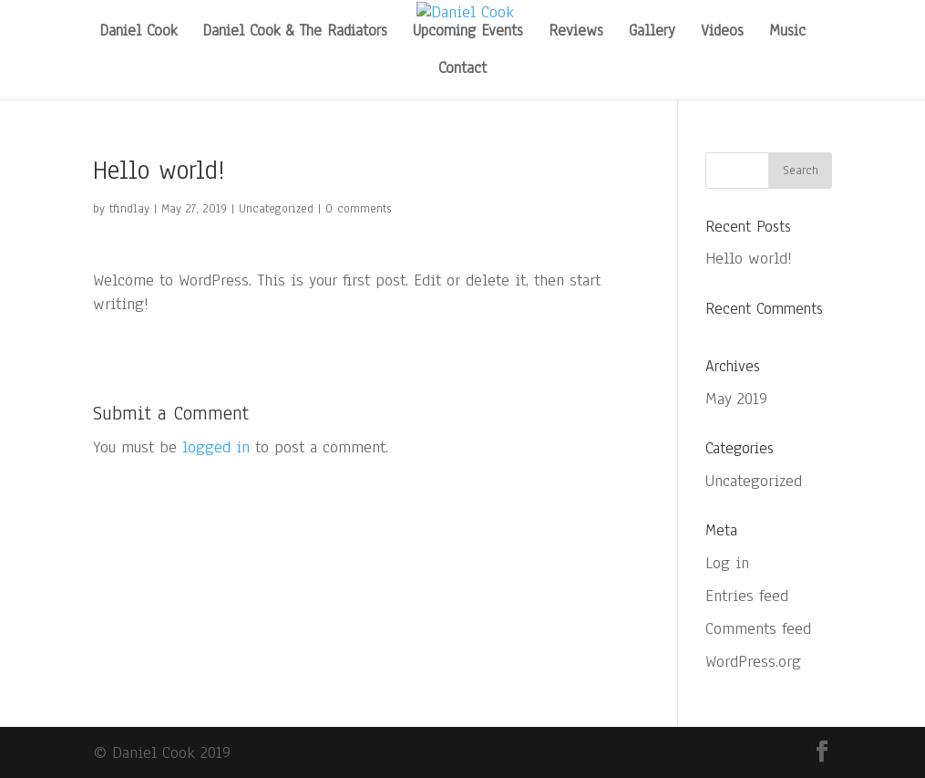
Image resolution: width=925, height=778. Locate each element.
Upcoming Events (468, 33)
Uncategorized (276, 209)
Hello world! (748, 258)
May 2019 (736, 399)
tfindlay (129, 209)
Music (787, 33)
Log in (727, 563)
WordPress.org (753, 661)
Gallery (652, 33)
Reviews (576, 33)
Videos (722, 33)
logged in (216, 447)
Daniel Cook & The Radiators (294, 33)
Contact (462, 70)
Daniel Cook (138, 33)
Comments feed (758, 628)
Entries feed (746, 596)
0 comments (358, 209)
